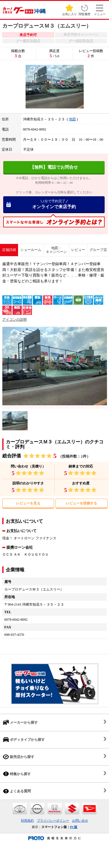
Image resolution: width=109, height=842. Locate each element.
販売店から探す (18, 756)
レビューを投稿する (81, 503)
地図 (72, 119)
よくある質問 (17, 791)
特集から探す (17, 773)
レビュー (78, 250)
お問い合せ (80, 820)
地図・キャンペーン (56, 250)
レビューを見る (28, 503)
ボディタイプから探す (24, 739)
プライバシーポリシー (53, 820)
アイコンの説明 (14, 319)
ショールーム (30, 250)
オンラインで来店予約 (53, 204)
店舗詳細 (9, 250)
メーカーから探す (20, 722)
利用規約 (27, 820)
